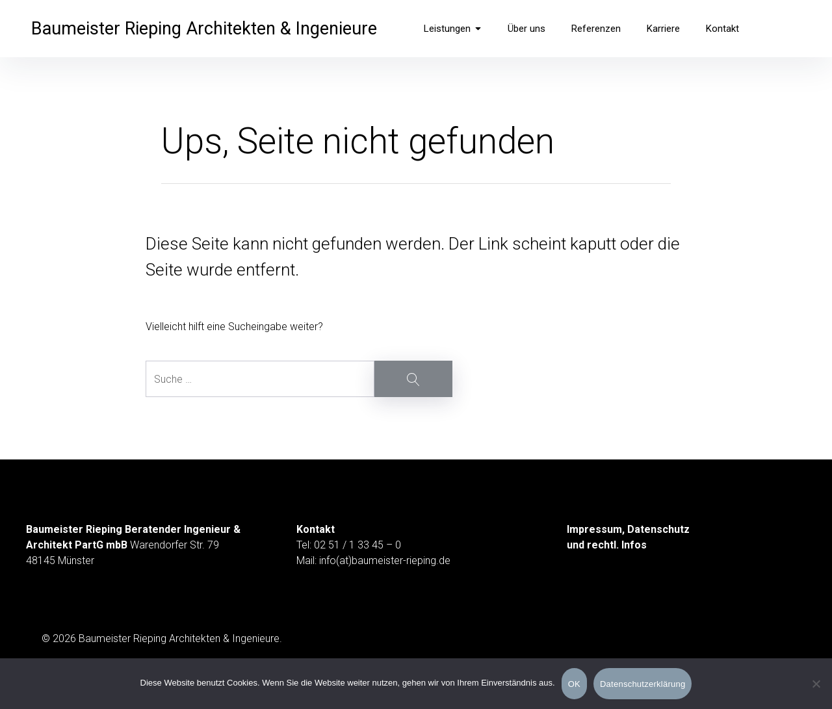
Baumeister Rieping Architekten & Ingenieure (204, 28)
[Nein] (815, 684)
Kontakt (722, 28)
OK (574, 684)
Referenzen (596, 28)
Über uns (526, 28)
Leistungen (453, 28)
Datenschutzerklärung (642, 684)
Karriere (663, 28)
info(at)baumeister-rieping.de (384, 560)
